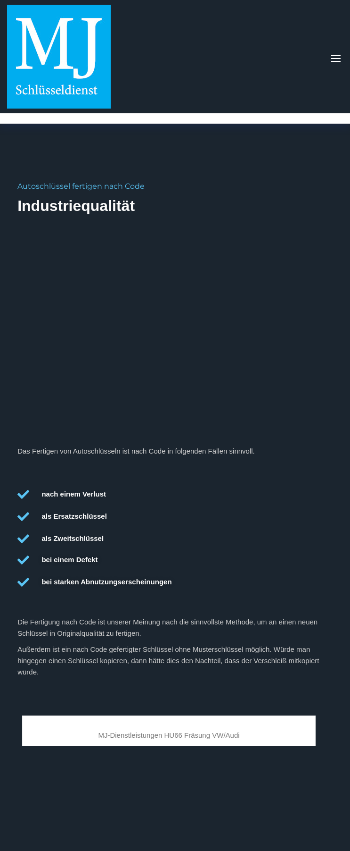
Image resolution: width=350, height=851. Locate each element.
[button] (336, 58)
